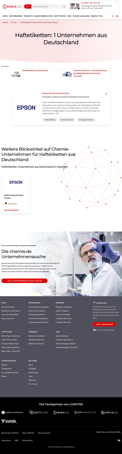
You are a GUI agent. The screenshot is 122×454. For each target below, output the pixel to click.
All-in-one (33, 384)
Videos (4, 376)
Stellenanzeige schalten (65, 343)
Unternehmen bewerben (38, 318)
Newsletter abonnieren (10, 311)
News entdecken (8, 307)
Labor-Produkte (62, 311)
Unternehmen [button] (15, 16)
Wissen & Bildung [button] (81, 16)
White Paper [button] (59, 16)
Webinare (32, 380)
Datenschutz (27, 440)
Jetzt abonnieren (104, 324)
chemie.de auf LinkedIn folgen (104, 330)
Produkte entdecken (64, 307)
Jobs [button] (69, 16)
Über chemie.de (44, 433)
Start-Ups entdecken (37, 311)
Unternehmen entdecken (39, 307)
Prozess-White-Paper (10, 343)
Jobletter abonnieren (64, 339)
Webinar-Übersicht (36, 343)
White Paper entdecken (10, 336)
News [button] (5, 16)
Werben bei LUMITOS (9, 433)
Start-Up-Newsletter (10, 314)
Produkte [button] (28, 16)
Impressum (6, 440)
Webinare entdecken (37, 336)
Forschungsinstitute (9, 372)
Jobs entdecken (62, 336)
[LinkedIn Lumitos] (119, 440)
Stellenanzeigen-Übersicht (67, 347)
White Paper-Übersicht (10, 351)
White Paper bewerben (10, 347)
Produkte (32, 368)
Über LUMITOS (28, 433)
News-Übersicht (7, 318)
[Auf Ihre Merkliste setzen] (106, 94)
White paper (33, 372)
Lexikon (4, 365)
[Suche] (64, 6)
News (31, 365)
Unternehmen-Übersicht (39, 322)
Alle (27, 6)
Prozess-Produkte (63, 314)
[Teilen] (112, 16)
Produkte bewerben (64, 318)
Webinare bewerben (37, 339)
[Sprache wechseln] (117, 16)
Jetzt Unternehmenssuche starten (24, 281)
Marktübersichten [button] (43, 16)
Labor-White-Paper (9, 339)
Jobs (30, 376)
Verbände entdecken (37, 314)
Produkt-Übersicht (63, 322)
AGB (16, 440)
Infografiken (6, 368)
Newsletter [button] (96, 16)
